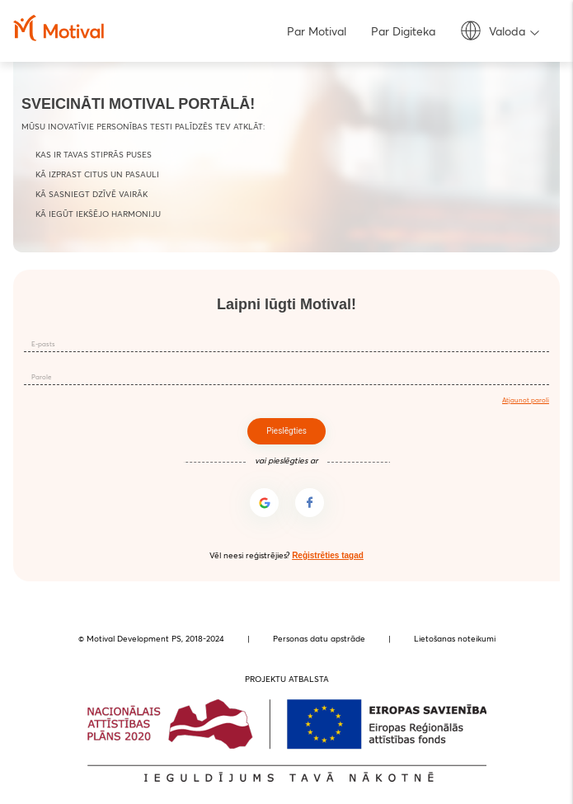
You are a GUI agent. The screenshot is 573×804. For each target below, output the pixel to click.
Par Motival (316, 31)
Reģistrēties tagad (328, 555)
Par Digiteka (403, 31)
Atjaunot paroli (525, 400)
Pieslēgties (286, 430)
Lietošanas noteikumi (455, 638)
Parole (41, 377)
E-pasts (43, 344)
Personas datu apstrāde (319, 638)
